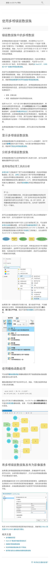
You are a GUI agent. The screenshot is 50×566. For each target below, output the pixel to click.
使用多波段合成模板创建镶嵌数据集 (18, 550)
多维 (17, 175)
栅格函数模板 (14, 374)
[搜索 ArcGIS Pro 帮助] (23, 2)
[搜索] (42, 3)
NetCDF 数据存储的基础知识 (16, 541)
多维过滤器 (6, 225)
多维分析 (5, 172)
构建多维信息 (22, 111)
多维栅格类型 (10, 537)
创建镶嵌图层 (32, 225)
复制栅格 (25, 182)
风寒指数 (10, 403)
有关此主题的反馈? (41, 562)
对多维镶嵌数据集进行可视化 (16, 547)
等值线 (26, 230)
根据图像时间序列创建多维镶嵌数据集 (24, 80)
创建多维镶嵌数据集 (13, 544)
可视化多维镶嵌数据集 (18, 146)
